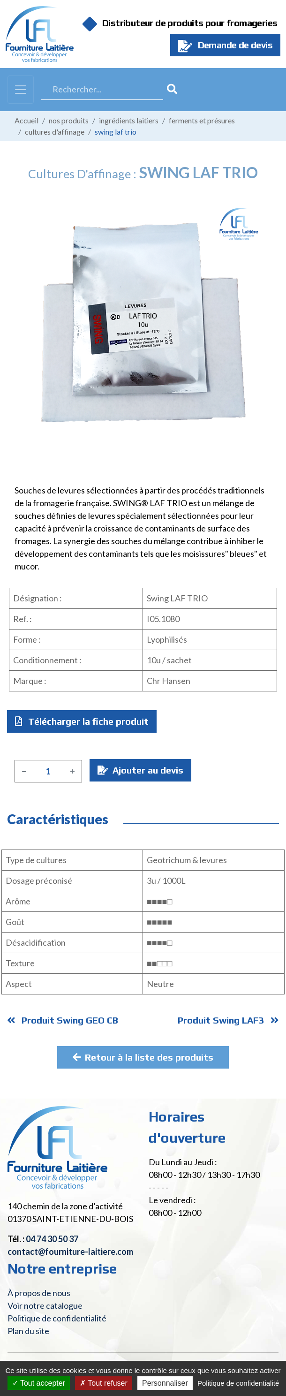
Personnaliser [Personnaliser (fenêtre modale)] (165, 1383)
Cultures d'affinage (54, 131)
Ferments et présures (202, 120)
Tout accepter (38, 1383)
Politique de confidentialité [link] (238, 1383)
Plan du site (28, 1331)
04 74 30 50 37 (52, 1239)
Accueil (26, 120)
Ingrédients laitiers (128, 120)
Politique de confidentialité (57, 1318)
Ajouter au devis (140, 770)
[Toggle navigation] (21, 90)
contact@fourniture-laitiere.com (70, 1251)
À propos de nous (39, 1293)
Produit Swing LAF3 (228, 1020)
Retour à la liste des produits (143, 1057)
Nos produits (69, 120)
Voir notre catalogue (45, 1305)
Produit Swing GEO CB (62, 1020)
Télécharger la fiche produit (82, 721)
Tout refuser (104, 1383)
